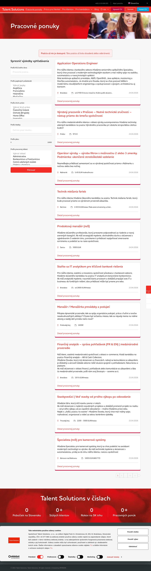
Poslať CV (143, 9)
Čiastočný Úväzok (31, 110)
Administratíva (31, 156)
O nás (103, 9)
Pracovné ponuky (35, 9)
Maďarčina (31, 96)
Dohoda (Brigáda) (31, 112)
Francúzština (31, 90)
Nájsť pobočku (118, 3)
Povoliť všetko (133, 542)
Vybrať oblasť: (31, 153)
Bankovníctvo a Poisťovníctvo (31, 159)
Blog (96, 9)
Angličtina (31, 88)
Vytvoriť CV (117, 9)
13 (135, 475)
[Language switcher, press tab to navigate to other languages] (138, 3)
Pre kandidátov (83, 9)
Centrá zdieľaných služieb (31, 162)
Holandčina (31, 93)
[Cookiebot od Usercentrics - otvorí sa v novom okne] (14, 566)
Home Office (31, 115)
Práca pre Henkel (53, 9)
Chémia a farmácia (31, 164)
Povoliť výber (133, 549)
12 (130, 475)
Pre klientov (68, 9)
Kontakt (130, 9)
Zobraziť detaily (113, 567)
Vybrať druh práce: (31, 107)
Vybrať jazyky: (31, 85)
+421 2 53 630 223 (100, 3)
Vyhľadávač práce (17, 535)
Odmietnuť (133, 556)
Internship (31, 118)
